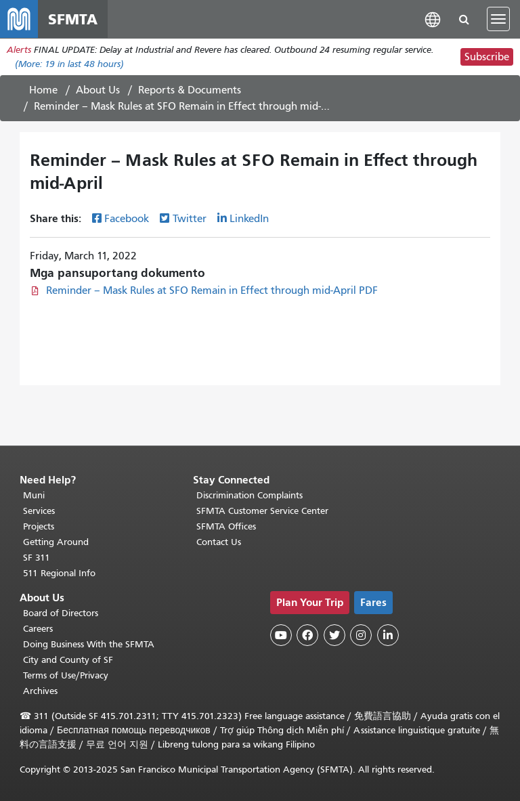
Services (39, 511)
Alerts (19, 50)
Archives (40, 691)
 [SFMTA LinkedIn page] (388, 635)
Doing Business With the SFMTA (88, 644)
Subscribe (486, 57)
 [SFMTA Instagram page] (361, 635)
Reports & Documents (189, 90)
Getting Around (56, 542)
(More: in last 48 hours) (69, 64)
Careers (38, 628)
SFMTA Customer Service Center (262, 511)
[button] (432, 18)
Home (43, 90)
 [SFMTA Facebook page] (307, 635)
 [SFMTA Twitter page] (334, 635)
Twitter (190, 219)
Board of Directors (60, 613)
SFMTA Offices (226, 526)
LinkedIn (249, 219)
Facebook (126, 219)
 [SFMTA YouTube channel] (281, 635)
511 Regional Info (59, 573)
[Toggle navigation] (498, 19)
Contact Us (218, 542)
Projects (38, 526)
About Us (98, 90)
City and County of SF (68, 660)
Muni (34, 495)
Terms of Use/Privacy (65, 675)
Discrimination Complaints (249, 495)
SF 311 (36, 557)
